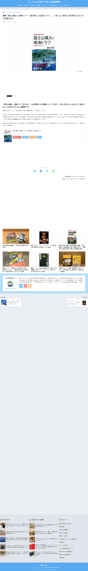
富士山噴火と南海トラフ (73, 178)
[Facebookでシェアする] (41, 172)
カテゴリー (26, 5)
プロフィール (45, 5)
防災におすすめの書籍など (78, 176)
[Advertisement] (44, 83)
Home (20, 5)
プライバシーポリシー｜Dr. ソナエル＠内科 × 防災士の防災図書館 (44, 567)
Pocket (14, 96)
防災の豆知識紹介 (64, 529)
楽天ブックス (17, 137)
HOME (44, 565)
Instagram (25, 288)
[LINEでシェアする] (53, 172)
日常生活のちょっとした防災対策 (68, 539)
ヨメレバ (18, 132)
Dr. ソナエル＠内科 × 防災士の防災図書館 (44, 2)
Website (29, 288)
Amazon (33, 137)
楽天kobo (25, 137)
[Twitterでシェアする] (34, 172)
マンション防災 (63, 545)
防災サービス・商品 (35, 5)
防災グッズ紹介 (63, 536)
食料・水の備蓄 (63, 532)
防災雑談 (62, 557)
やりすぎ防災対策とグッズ (66, 548)
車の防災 (62, 542)
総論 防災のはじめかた (66, 523)
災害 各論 (62, 526)
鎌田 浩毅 (83, 178)
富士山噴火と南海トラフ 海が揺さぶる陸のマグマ (27, 130)
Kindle (39, 137)
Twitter (21, 288)
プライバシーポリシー (64, 5)
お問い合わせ (54, 5)
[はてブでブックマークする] (47, 172)
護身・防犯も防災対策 (65, 554)
